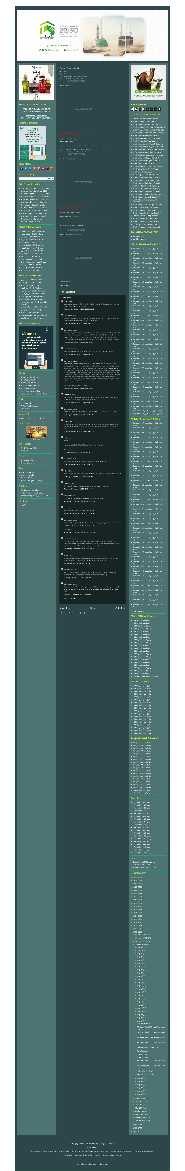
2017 (135, 906)
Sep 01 (140, 1094)
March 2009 (140, 1114)
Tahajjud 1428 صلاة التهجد (142, 745)
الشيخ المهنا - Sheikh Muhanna (32, 299)
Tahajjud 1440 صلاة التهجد (142, 779)
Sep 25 (140, 963)
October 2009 (140, 941)
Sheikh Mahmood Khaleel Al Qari (145, 194)
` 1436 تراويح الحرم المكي (142, 651)
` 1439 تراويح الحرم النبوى (142, 716)
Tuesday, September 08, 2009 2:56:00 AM (78, 342)
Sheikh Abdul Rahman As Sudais (145, 149)
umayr (66, 301)
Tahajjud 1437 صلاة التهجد (142, 770)
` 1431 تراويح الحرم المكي (142, 637)
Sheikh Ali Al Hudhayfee (142, 169)
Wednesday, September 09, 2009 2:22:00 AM (79, 501)
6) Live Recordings (28, 388)
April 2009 (139, 1111)
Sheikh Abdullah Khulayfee (143, 161)
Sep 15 (140, 995)
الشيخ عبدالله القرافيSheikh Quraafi (34, 307)
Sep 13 (140, 1002)
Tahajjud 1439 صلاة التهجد (142, 776)
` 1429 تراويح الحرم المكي (142, 626)
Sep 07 (140, 1021)
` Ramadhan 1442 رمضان (142, 844)
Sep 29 (140, 950)
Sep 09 (140, 1015)
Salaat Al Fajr (142, 1054)
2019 (135, 900)
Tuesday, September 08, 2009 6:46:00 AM (78, 402)
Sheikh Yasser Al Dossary (142, 130)
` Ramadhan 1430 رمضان (142, 811)
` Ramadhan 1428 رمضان (142, 805)
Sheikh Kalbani (142, 1057)
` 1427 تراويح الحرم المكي (142, 629)
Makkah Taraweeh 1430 (145, 1024)
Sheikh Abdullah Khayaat (142, 158)
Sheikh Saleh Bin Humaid (142, 219)
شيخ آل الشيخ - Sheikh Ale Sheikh (33, 294)
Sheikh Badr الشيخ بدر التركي (31, 259)
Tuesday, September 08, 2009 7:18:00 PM (78, 477)
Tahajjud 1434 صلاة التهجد (142, 762)
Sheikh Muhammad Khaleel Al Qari (146, 200)
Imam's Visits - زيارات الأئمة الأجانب (33, 418)
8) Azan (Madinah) (27, 472)
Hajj (22, 505)
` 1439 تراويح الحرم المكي (142, 659)
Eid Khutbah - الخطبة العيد (30, 490)
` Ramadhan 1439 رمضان (142, 836)
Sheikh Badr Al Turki (140, 121)
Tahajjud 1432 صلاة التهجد (142, 756)
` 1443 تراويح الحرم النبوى (142, 728)
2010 (135, 929)
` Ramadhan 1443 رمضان (142, 847)
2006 (135, 1131)
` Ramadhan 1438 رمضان (142, 833)
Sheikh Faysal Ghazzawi (142, 175)
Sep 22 (140, 973)
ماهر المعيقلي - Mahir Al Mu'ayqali (33, 231)
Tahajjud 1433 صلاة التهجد (142, 759)
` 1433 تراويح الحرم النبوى (142, 700)
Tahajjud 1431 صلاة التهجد (142, 754)
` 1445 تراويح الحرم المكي (142, 673)
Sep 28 (140, 954)
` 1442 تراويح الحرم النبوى (142, 725)
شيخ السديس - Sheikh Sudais (31, 242)
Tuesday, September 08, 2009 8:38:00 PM (78, 489)
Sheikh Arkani (26, 409)
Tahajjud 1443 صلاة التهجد (142, 787)
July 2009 (139, 1101)
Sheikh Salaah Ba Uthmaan (143, 127)
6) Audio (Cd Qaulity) (28, 380)
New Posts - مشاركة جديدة (30, 391)
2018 (135, 903)
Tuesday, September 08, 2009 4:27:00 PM (78, 452)
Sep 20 (140, 979)
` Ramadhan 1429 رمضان (142, 808)
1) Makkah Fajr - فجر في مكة (31, 191)
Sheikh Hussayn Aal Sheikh (143, 177)
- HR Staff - (67, 395)
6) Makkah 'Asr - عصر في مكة (32, 219)
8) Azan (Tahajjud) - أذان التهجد (32, 481)
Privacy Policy (92, 1147)
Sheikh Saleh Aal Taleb (141, 216)
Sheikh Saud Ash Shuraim (142, 221)
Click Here (36, 439)
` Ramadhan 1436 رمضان (142, 827)
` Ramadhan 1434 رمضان (142, 822)
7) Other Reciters (27, 403)
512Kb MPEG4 (64, 141)
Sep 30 (140, 947)
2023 (135, 887)
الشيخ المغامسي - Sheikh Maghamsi (34, 315)
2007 (135, 1128)
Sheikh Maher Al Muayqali (143, 133)
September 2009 (141, 944)
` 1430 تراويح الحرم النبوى (142, 691)
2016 (135, 909)
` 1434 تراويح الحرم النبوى (142, 702)
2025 (135, 881)
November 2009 (141, 938)
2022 (135, 890)
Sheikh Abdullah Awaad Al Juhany (145, 155)
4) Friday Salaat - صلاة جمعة (31, 208)
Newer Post (65, 608)
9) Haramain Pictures (28, 460)
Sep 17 (140, 989)
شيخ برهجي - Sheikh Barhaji (31, 310)
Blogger (105, 1164)
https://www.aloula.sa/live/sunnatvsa (36, 118)
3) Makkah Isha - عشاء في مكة (32, 202)
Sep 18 (140, 986)
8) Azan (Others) (27, 478)
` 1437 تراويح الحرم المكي (142, 654)
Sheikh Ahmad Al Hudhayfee (143, 166)
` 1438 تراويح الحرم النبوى (142, 714)
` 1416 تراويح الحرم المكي (142, 620)
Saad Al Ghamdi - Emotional (147, 1048)
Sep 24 (140, 966)
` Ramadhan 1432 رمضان (142, 816)
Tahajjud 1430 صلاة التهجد (142, 751)
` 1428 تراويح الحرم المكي (142, 631)
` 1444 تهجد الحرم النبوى (141, 790)
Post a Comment (70, 598)
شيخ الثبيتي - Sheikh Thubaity (31, 288)
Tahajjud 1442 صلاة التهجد (142, 784)
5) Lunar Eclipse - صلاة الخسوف (32, 211)
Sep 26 (140, 960)
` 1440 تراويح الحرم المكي (142, 662)
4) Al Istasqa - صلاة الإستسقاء (31, 205)
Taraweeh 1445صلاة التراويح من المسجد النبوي (149, 411)
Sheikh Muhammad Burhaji (143, 124)
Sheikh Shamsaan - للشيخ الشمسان (34, 262)
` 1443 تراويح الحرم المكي (142, 671)
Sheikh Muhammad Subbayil (143, 205)
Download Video (64, 212)
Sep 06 (140, 1078)
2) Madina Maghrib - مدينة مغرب (32, 194)
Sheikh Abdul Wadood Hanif (143, 152)
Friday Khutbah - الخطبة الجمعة (32, 493)
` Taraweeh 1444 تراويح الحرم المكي (146, 676)
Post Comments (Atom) (77, 613)
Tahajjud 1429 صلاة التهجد (142, 748)
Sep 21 (140, 976)
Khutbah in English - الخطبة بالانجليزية (34, 496)
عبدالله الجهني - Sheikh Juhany (32, 234)
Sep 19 (140, 982)
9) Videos (24, 451)
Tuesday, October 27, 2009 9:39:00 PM (77, 578)
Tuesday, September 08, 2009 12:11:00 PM (79, 431)
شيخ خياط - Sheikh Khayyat (31, 265)
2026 (135, 877)
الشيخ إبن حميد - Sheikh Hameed (32, 296)
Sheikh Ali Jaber (139, 172)
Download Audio (64, 85)
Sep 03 (140, 1088)
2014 (135, 916)
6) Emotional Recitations (30, 383)
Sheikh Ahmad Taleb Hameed (144, 138)
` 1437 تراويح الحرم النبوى (142, 711)
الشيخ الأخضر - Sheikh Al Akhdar (32, 318)
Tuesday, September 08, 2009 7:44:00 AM (78, 415)
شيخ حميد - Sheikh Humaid (30, 256)
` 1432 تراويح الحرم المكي (142, 640)
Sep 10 (140, 1011)
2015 (135, 913)
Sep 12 (140, 1005)
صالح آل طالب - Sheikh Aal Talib (32, 245)
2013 (135, 919)
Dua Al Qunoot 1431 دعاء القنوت (144, 862)
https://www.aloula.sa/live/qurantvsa (36, 112)
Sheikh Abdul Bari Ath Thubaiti (144, 144)
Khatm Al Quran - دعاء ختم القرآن (145, 868)
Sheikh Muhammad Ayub (142, 197)
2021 (135, 893)
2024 (135, 884)
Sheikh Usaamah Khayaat (143, 227)
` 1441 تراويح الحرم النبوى (142, 722)
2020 (135, 897)
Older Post (120, 608)
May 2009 (139, 1108)
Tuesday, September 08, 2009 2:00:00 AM (78, 323)
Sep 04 (140, 1085)
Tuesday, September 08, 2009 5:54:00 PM (78, 464)
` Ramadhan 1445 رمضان (142, 853)
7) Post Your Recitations (29, 406)
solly (65, 471)
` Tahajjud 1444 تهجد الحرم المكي (145, 793)
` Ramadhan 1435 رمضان (142, 825)
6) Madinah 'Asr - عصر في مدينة (32, 216)
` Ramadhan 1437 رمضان (142, 830)
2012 (135, 922)
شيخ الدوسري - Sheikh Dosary (32, 251)
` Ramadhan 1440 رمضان (142, 839)
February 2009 (141, 1118)
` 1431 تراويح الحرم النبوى (142, 694)
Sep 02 (140, 1091)
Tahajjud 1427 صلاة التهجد (142, 742)
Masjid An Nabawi (139, 239)
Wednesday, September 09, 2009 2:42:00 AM (79, 549)
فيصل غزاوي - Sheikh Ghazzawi (32, 239)
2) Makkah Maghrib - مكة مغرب (32, 197)
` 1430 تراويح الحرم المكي (142, 634)
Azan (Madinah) (143, 1051)
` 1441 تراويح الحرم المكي (142, 665)
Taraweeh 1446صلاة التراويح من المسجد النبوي (149, 414)
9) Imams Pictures (27, 463)
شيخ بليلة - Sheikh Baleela (30, 237)
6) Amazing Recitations (29, 377)
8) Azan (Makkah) (27, 475)
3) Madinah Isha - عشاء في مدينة (33, 199)
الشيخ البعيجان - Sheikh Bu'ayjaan (33, 291)
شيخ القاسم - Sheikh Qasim (31, 282)
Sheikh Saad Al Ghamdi (142, 207)
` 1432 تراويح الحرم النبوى (142, 697)
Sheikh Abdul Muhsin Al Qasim (144, 147)
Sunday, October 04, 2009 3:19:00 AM (77, 563)
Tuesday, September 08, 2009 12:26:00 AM (79, 309)
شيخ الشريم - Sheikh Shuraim (31, 253)
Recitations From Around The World (34, 394)
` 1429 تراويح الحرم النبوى (142, 686)
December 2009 (141, 935)
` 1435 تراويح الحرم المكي (142, 648)
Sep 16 (140, 992)
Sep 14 (140, 998)
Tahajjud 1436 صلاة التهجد (142, 768)
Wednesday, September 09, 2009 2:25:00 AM (79, 532)
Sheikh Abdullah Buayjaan (143, 135)
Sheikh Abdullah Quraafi (142, 119)
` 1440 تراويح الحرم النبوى (142, 719)
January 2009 (140, 1121)
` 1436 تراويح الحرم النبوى (142, 708)
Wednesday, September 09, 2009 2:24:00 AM (79, 513)
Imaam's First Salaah (28, 222)
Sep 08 (140, 1018)
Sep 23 (140, 970)
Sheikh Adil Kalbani (140, 163)
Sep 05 (140, 1081)
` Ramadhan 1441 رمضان (142, 841)
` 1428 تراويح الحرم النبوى (142, 688)
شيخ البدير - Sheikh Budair (30, 285)
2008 (135, 1125)
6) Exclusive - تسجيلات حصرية (31, 385)
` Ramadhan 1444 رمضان (142, 850)
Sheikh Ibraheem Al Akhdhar (143, 180)
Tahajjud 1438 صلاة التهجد (142, 773)
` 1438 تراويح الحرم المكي (142, 657)
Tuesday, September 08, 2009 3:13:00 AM (78, 388)
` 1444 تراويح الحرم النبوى (142, 730)
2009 (135, 932)
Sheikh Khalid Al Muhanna (143, 189)
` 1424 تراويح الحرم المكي (142, 623)
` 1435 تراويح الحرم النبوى (142, 705)
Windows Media (64, 139)
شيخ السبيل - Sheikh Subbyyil (31, 267)
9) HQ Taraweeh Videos (29, 448)
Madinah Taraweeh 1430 (146, 1074)
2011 (135, 926)
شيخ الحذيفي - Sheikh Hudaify (31, 280)
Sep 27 (140, 957)
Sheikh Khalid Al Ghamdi (142, 186)
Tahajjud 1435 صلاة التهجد (142, 765)
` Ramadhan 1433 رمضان (142, 819)
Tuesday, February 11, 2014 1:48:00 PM (78, 594)
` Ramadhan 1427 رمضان (142, 802)
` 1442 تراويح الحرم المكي (142, 668)
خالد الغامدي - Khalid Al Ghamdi (32, 248)
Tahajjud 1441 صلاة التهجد (142, 782)
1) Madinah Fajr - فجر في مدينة (32, 188)
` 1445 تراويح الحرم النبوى (142, 733)
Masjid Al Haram (139, 236)
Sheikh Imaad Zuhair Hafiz (143, 183)
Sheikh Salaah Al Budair (142, 210)
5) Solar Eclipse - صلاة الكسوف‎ (32, 213)
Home (93, 608)
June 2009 (139, 1105)
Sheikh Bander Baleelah (142, 141)
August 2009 (140, 1098)
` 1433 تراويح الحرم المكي (142, 643)
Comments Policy (137, 611)
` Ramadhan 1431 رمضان (142, 813)
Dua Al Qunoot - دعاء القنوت (143, 865)
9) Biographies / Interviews (30, 270)
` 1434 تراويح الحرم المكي (142, 645)
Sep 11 (140, 1008)
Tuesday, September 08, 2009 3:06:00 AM (78, 354)
